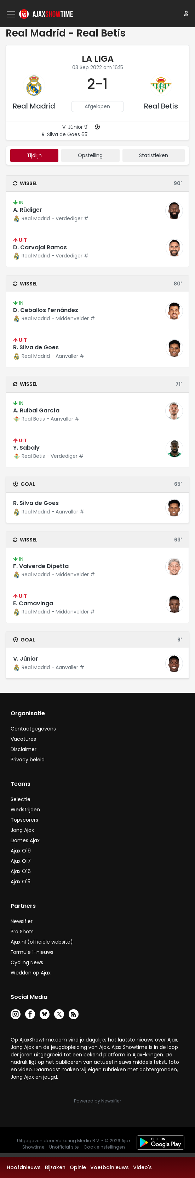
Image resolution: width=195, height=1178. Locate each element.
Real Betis (161, 106)
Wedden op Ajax (31, 972)
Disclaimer (23, 749)
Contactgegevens (33, 728)
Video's (142, 1167)
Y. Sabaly (26, 448)
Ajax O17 (21, 861)
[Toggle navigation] (12, 14)
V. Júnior (25, 659)
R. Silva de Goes (36, 347)
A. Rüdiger (27, 210)
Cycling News (27, 962)
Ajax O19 (21, 850)
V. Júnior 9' (75, 126)
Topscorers (24, 819)
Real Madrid (34, 106)
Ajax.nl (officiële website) (42, 941)
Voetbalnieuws (109, 1167)
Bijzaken (55, 1167)
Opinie (78, 1167)
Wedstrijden (25, 809)
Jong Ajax (22, 830)
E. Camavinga (33, 603)
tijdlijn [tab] (34, 155)
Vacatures (23, 739)
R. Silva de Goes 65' (65, 134)
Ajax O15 (20, 881)
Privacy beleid (28, 759)
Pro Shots (22, 931)
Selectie (20, 799)
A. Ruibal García (36, 410)
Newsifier (22, 921)
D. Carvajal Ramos (40, 247)
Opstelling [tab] (90, 155)
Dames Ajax (25, 840)
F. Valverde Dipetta (41, 566)
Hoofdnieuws (24, 1167)
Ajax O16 (21, 871)
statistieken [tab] (153, 155)
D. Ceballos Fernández (45, 310)
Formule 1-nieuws (32, 952)
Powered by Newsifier (97, 1101)
